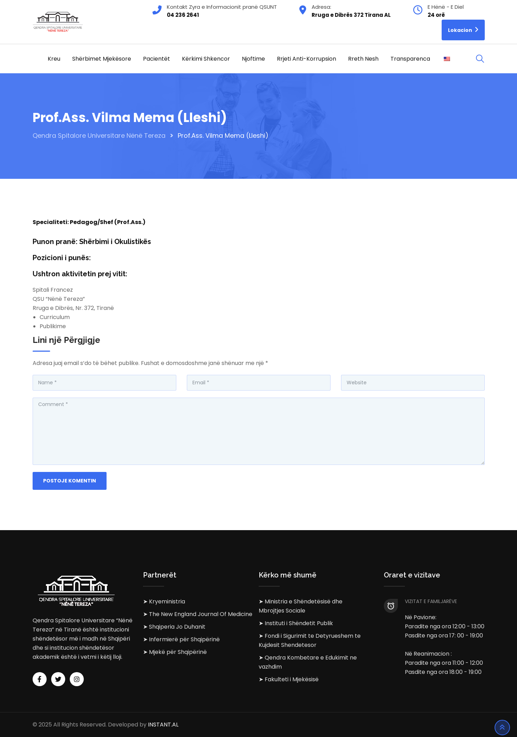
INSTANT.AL (163, 725)
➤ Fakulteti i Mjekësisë (289, 679)
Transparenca (410, 59)
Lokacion (463, 29)
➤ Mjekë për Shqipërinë (175, 652)
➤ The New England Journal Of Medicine (197, 614)
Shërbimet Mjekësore (101, 59)
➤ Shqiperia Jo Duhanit (174, 627)
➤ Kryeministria (164, 601)
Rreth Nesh (363, 59)
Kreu (54, 59)
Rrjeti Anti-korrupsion (306, 59)
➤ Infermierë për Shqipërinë (181, 639)
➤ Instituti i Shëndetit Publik (296, 623)
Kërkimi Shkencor (206, 59)
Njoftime (253, 59)
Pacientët (156, 59)
